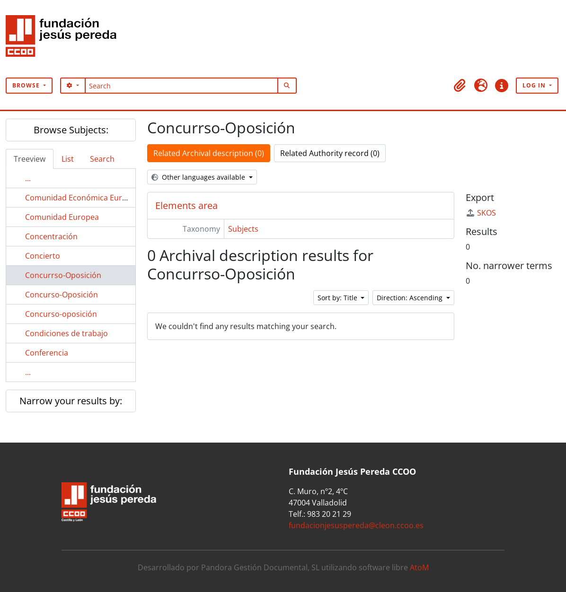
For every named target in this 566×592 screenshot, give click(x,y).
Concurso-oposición (61, 314)
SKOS (481, 213)
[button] (460, 85)
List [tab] (68, 159)
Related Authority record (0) (330, 153)
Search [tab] (102, 159)
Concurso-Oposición (61, 294)
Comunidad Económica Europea (82, 197)
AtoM (419, 567)
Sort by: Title (338, 297)
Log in (535, 85)
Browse (27, 85)
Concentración (51, 236)
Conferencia (46, 353)
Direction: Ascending (410, 297)
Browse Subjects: (71, 129)
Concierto (42, 256)
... (28, 178)
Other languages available (199, 177)
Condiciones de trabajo (66, 333)
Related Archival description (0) (208, 153)
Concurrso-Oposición (63, 275)
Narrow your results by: (70, 400)
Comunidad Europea (62, 217)
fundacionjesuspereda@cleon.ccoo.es (356, 525)
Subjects (243, 229)
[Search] (181, 86)
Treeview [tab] (29, 159)
